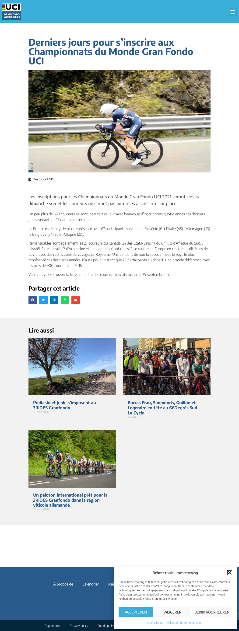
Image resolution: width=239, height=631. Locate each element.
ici (167, 274)
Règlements (52, 625)
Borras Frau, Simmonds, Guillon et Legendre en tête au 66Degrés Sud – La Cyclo (164, 407)
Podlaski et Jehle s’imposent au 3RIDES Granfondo (64, 405)
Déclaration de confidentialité (183, 622)
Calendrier (90, 584)
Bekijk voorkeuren (211, 612)
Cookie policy (155, 622)
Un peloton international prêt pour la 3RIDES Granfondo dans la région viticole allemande (70, 500)
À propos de (63, 584)
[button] (229, 572)
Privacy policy (79, 625)
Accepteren (136, 612)
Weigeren (172, 612)
